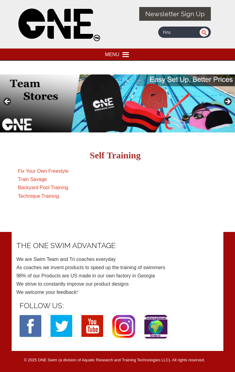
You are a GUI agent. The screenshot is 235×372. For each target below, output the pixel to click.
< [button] (7, 102)
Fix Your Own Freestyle (43, 171)
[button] (112, 54)
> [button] (227, 102)
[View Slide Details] (117, 103)
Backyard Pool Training (43, 187)
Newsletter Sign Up (175, 14)
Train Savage (32, 179)
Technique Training (38, 196)
